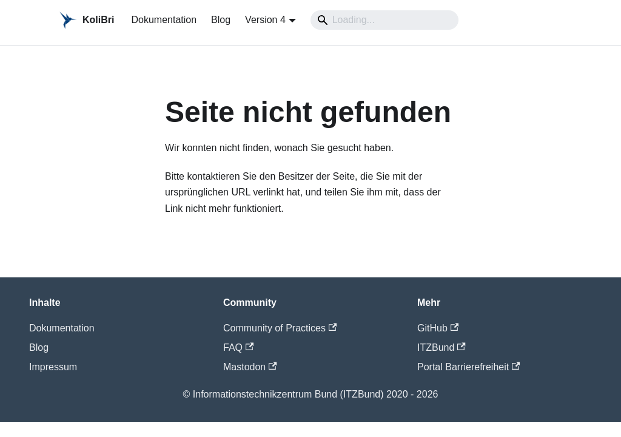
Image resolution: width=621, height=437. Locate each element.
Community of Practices (280, 328)
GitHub (437, 328)
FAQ (238, 347)
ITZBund (441, 347)
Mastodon (250, 367)
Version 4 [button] (265, 20)
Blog (220, 20)
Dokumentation (163, 20)
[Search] (384, 20)
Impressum (53, 367)
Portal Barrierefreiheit (468, 367)
